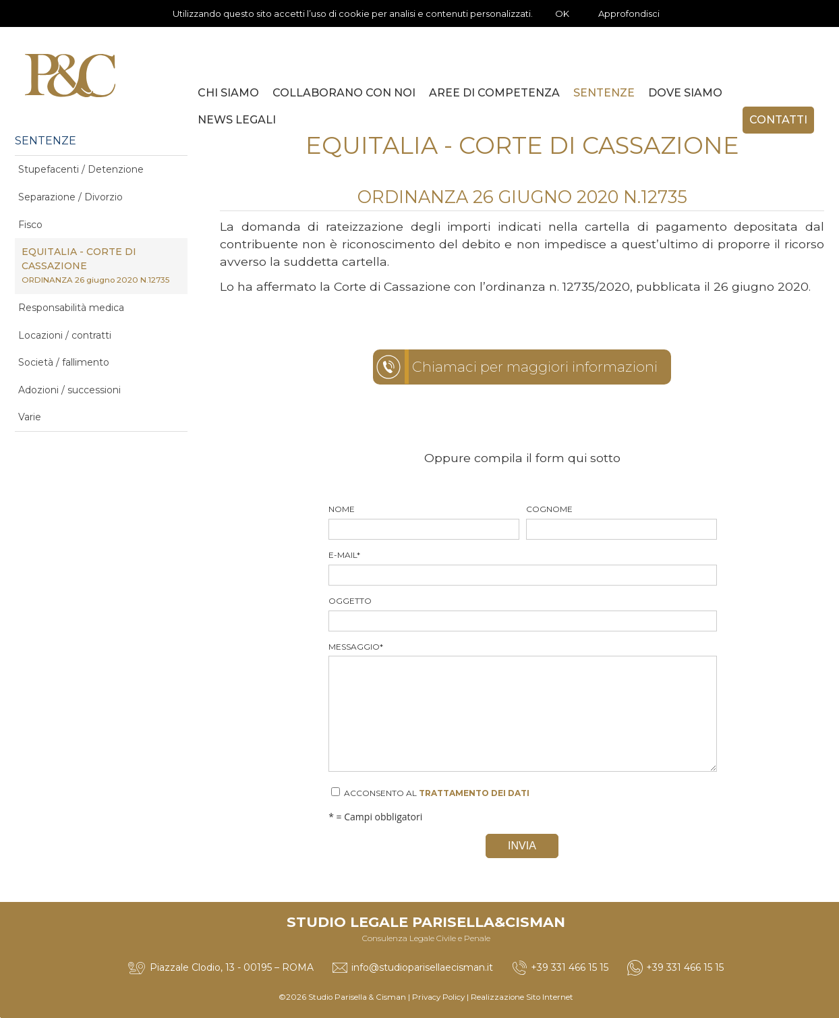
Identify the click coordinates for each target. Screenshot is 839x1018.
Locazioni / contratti (64, 335)
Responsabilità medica (71, 308)
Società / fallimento (63, 362)
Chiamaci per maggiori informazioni (535, 366)
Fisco (30, 225)
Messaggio (521, 707)
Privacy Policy (438, 997)
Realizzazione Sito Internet (522, 997)
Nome (423, 522)
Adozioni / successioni (69, 390)
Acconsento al (430, 792)
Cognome (621, 522)
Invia (522, 845)
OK (562, 13)
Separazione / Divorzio (70, 197)
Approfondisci (629, 13)
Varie (29, 417)
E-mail (521, 568)
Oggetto (521, 613)
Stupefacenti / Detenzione (81, 169)
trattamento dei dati (474, 793)
